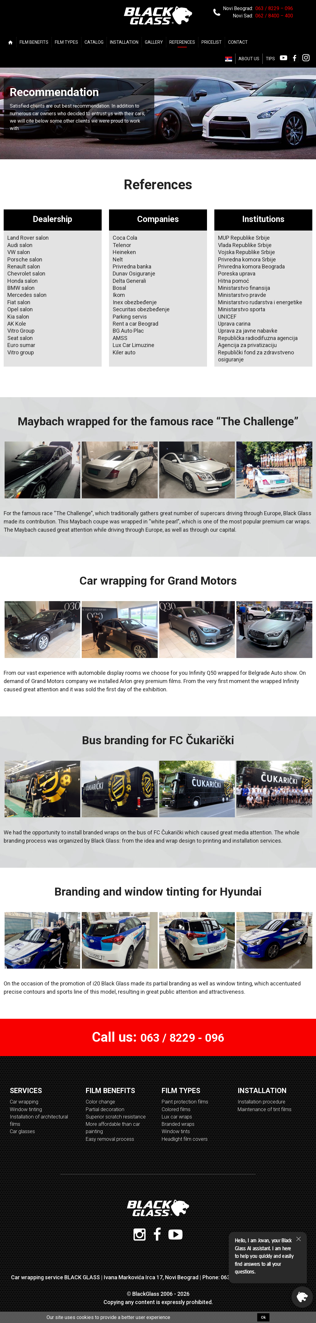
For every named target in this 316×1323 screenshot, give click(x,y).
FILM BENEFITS (34, 42)
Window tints (176, 1131)
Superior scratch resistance (116, 1117)
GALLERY (154, 42)
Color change (100, 1102)
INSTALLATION (124, 42)
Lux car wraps (177, 1117)
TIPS (270, 58)
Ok (263, 1317)
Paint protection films (185, 1102)
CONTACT (238, 42)
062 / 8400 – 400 (274, 16)
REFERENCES (182, 42)
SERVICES (26, 1091)
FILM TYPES (66, 42)
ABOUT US (249, 58)
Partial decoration (105, 1109)
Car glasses (22, 1131)
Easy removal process (110, 1139)
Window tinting (26, 1109)
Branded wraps (178, 1124)
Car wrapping (24, 1102)
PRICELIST (211, 42)
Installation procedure (261, 1102)
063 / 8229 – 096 (274, 8)
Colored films (176, 1109)
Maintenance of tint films (265, 1109)
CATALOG (94, 42)
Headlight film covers (185, 1139)
